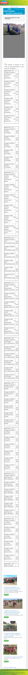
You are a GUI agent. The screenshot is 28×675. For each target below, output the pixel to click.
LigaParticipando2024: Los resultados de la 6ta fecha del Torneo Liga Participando (12, 612)
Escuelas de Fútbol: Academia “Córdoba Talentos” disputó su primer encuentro (12, 635)
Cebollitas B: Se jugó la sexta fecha (13, 657)
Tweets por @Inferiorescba (9, 667)
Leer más (6, 594)
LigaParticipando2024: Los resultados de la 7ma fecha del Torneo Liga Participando (12, 589)
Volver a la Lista (14, 7)
